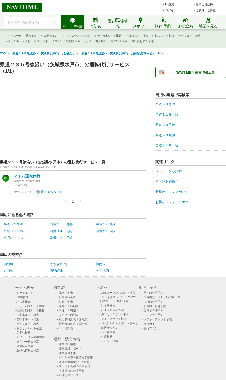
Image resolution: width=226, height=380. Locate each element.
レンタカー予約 (153, 315)
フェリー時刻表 (69, 315)
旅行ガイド (151, 324)
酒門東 (101, 264)
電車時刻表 (66, 292)
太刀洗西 (102, 271)
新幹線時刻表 (67, 297)
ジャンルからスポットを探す (119, 323)
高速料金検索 (118, 41)
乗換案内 (31, 36)
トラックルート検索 (17, 41)
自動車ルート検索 (137, 36)
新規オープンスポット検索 (118, 292)
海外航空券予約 (153, 301)
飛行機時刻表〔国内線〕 (74, 319)
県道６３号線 (13, 231)
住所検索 (107, 336)
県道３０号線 (106, 224)
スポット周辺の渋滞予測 (74, 366)
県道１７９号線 (61, 238)
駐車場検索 (108, 305)
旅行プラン (151, 328)
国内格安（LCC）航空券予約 (162, 297)
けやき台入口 (59, 264)
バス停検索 (108, 332)
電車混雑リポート (70, 348)
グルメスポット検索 (114, 319)
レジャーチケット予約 (158, 319)
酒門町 (8, 264)
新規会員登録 (204, 4)
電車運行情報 (67, 344)
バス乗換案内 (49, 36)
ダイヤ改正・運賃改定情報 (76, 357)
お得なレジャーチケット (173, 202)
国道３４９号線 (61, 231)
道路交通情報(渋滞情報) (74, 362)
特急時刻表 (66, 301)
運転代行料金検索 (142, 41)
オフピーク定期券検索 (66, 41)
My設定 (170, 4)
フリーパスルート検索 (75, 36)
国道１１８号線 (61, 224)
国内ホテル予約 (153, 310)
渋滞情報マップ (69, 375)
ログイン (171, 10)
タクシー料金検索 (95, 41)
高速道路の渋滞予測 (71, 370)
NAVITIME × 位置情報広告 (195, 72)
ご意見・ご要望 (206, 10)
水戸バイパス (13, 238)
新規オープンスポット (171, 192)
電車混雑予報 (67, 353)
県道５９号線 (13, 224)
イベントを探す (166, 181)
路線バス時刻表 (69, 306)
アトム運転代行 (27, 176)
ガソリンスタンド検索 (115, 314)
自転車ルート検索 (163, 36)
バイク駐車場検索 (112, 310)
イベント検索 (109, 341)
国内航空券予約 (153, 292)
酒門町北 (56, 271)
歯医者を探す (109, 328)
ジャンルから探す (168, 171)
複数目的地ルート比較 (107, 36)
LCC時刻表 (66, 328)
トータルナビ (13, 36)
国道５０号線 (106, 231)
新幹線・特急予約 (155, 306)
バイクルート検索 (189, 36)
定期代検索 (41, 41)
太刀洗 (8, 271)
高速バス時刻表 (69, 310)
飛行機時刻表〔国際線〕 (74, 324)
